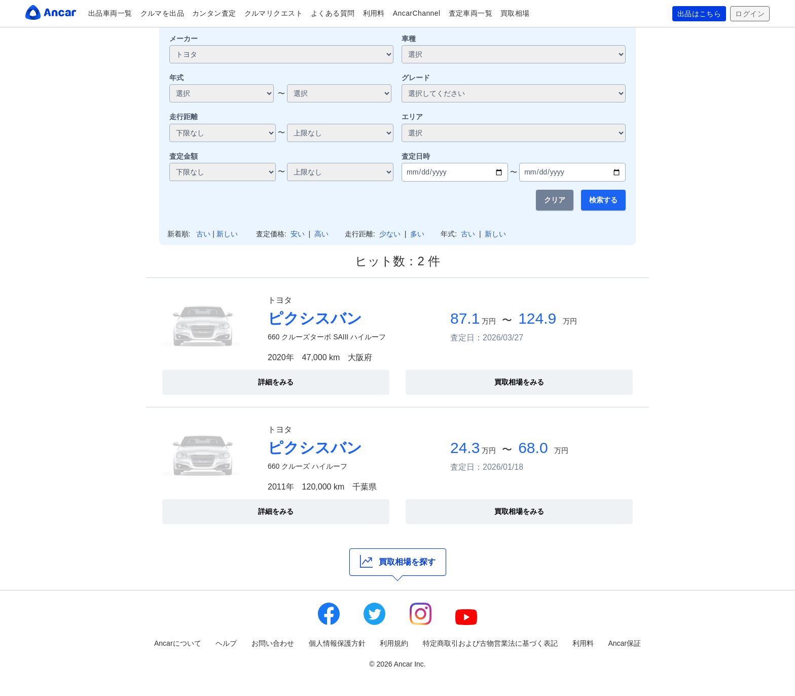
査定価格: (271, 234)
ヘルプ (226, 643)
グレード (416, 78)
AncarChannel (417, 13)
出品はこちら (699, 14)
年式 (176, 78)
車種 (409, 38)
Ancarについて (177, 643)
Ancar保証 (624, 643)
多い (417, 234)
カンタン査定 (214, 13)
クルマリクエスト (273, 13)
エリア (412, 117)
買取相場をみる (519, 382)
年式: (449, 234)
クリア (554, 200)
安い (298, 234)
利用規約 (394, 643)
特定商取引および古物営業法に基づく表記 (490, 643)
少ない (390, 234)
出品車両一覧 (110, 13)
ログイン (750, 14)
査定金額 (183, 156)
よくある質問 (333, 13)
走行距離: (360, 234)
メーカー (183, 38)
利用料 (374, 13)
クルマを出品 (162, 13)
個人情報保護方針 (337, 643)
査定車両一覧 (471, 13)
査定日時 (416, 156)
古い (203, 234)
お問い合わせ (272, 643)
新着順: (179, 234)
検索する (603, 200)
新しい (227, 234)
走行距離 (183, 117)
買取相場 (515, 13)
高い (321, 234)
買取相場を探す (398, 561)
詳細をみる (276, 382)
